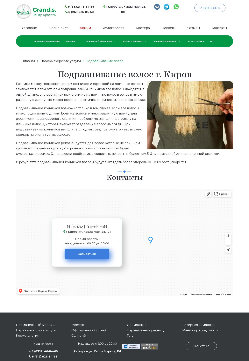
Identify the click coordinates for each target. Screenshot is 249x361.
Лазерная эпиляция (199, 325)
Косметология (27, 335)
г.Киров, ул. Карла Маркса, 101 (97, 351)
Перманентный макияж (35, 325)
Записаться (87, 254)
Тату (130, 335)
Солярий (78, 335)
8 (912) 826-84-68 (79, 12)
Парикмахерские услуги (36, 330)
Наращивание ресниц (145, 330)
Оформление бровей (89, 330)
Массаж (77, 325)
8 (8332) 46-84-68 (79, 6)
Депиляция (136, 325)
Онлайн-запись (209, 8)
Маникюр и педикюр (200, 330)
